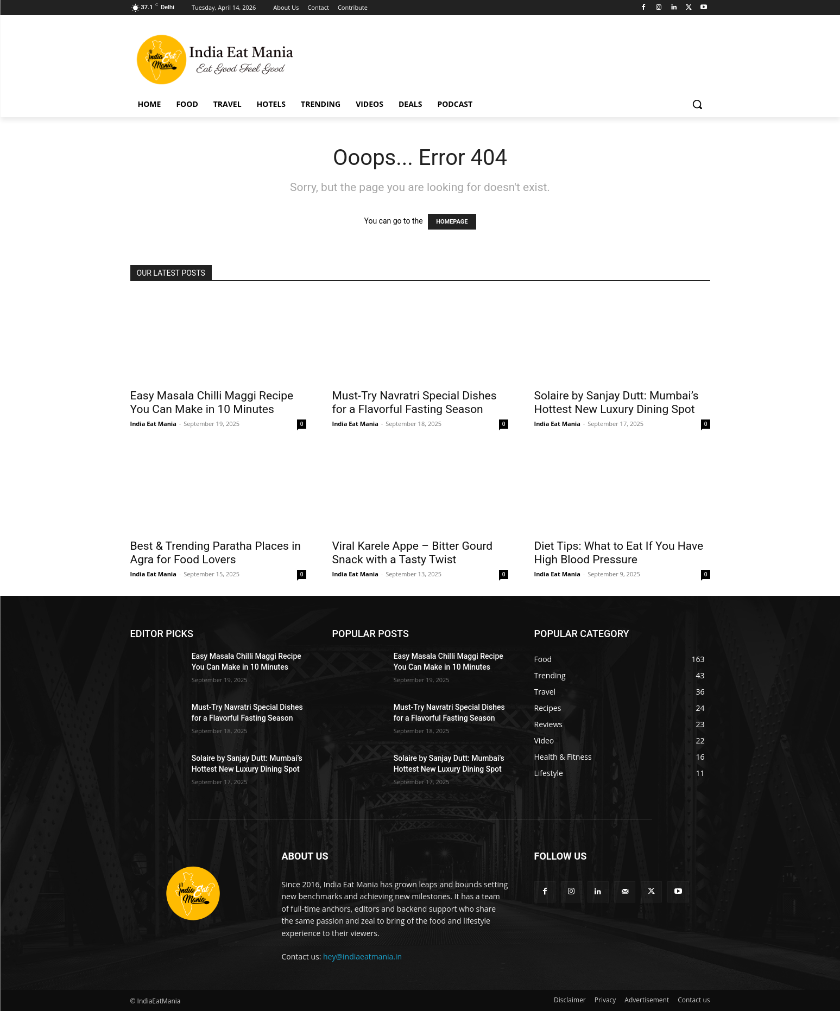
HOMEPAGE (452, 221)
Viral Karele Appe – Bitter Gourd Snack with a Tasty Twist (412, 552)
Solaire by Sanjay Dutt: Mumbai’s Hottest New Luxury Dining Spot (616, 402)
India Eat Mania (153, 423)
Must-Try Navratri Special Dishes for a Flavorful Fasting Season (414, 402)
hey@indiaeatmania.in (362, 956)
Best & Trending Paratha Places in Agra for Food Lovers (215, 552)
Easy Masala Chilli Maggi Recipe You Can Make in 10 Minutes (212, 402)
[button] (697, 104)
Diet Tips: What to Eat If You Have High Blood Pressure (619, 552)
